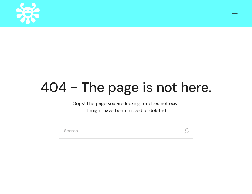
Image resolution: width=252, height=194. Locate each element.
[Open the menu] (235, 13)
